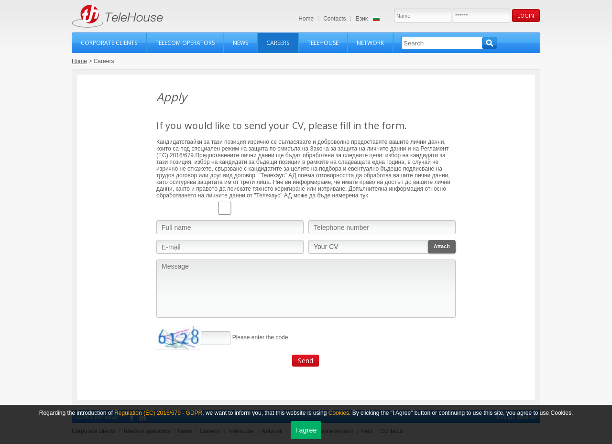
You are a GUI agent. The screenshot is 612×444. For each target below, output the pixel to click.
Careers (277, 43)
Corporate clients (109, 43)
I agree (306, 430)
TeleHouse (117, 16)
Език (362, 18)
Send (305, 360)
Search (489, 43)
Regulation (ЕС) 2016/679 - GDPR (158, 413)
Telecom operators (185, 43)
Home (306, 18)
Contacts (334, 18)
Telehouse (323, 43)
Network (370, 43)
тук (364, 195)
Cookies (338, 413)
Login (525, 15)
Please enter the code (260, 337)
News (240, 43)
